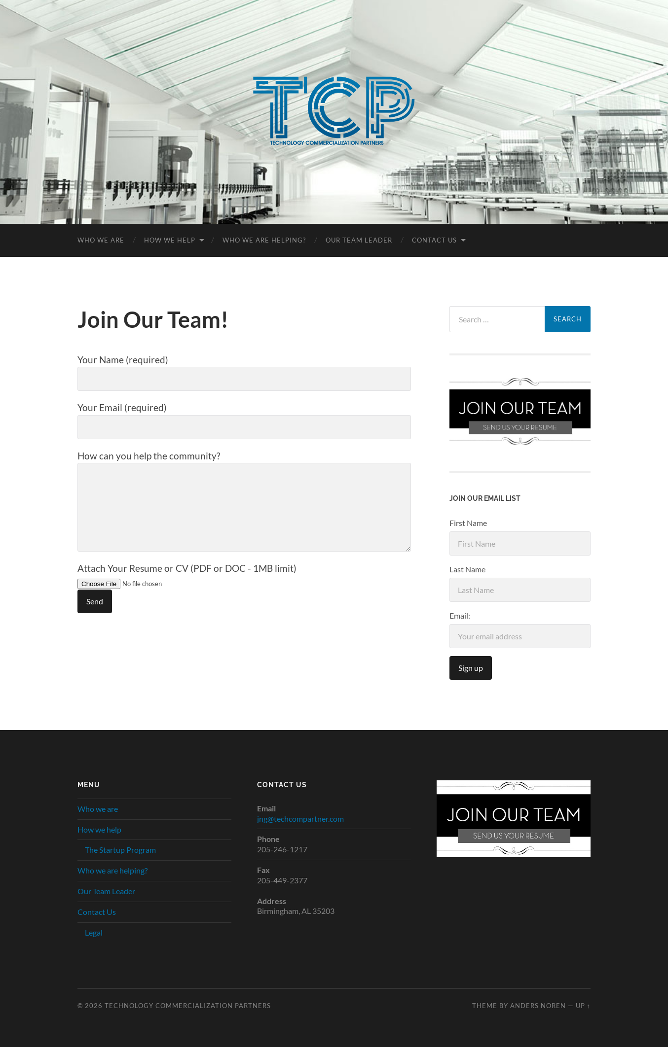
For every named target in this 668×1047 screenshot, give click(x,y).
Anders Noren (538, 1006)
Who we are (100, 240)
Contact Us (434, 240)
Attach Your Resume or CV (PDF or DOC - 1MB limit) (187, 587)
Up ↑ (583, 1006)
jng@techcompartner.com (300, 818)
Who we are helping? (264, 240)
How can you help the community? (244, 501)
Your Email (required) (244, 420)
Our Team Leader (359, 240)
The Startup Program (120, 849)
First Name (468, 522)
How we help (169, 240)
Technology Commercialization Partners (188, 1006)
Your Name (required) (244, 372)
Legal (94, 932)
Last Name (467, 569)
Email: (459, 615)
